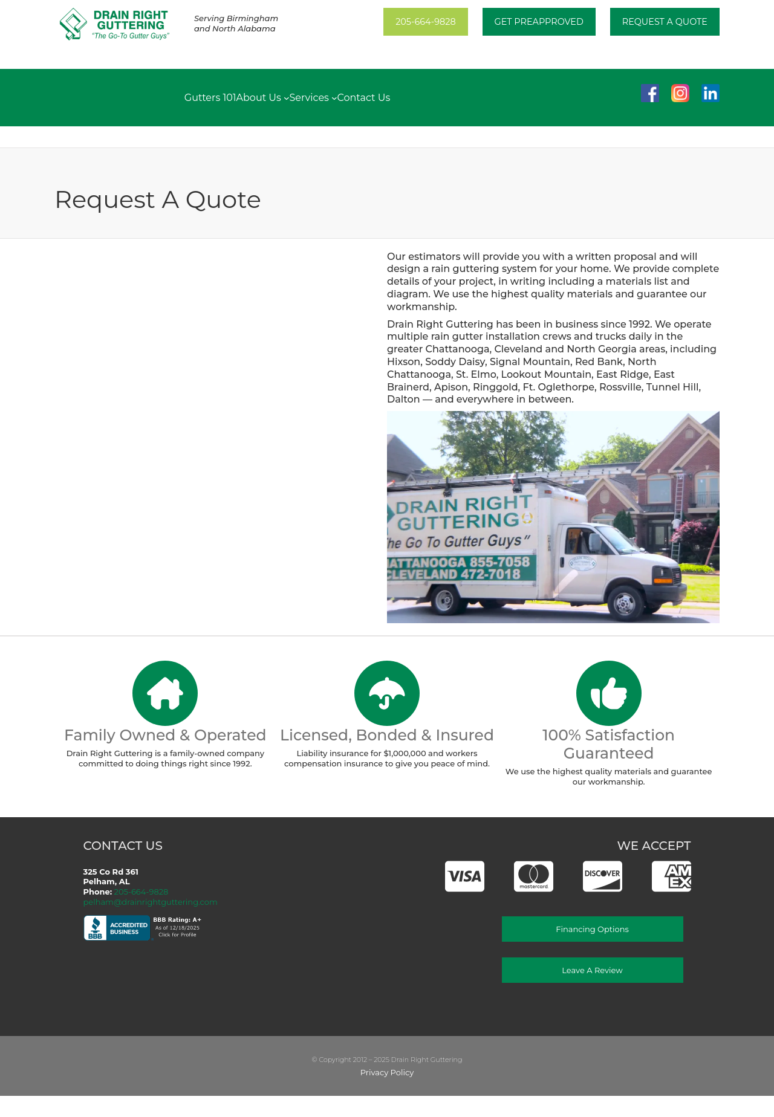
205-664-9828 (425, 21)
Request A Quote (664, 21)
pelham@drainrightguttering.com (150, 902)
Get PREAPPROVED (539, 21)
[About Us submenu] (287, 97)
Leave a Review (592, 970)
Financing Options (592, 929)
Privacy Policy (387, 1072)
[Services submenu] (334, 97)
